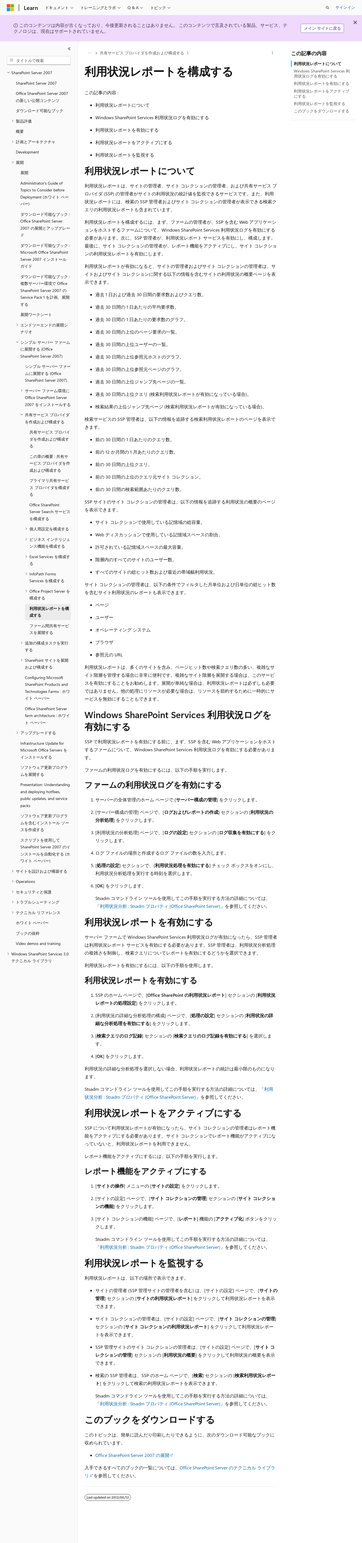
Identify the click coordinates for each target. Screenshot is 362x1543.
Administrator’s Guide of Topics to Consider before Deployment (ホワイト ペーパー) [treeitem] (44, 193)
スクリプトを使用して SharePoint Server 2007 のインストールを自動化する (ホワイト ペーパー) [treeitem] (45, 850)
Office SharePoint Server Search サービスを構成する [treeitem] (49, 511)
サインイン (345, 7)
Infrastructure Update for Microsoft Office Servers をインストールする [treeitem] (43, 750)
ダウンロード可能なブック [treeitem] (39, 110)
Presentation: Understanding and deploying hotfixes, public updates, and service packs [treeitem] (45, 795)
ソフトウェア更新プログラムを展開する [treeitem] (44, 771)
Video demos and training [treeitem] (38, 943)
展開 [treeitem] (24, 172)
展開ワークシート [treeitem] (36, 314)
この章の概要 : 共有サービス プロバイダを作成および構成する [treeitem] (49, 463)
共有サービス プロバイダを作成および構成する (142, 53)
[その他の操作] (272, 52)
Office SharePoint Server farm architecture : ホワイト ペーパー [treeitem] (47, 715)
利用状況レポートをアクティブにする (321, 93)
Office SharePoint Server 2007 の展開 (132, 1455)
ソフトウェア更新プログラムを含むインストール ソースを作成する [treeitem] (44, 822)
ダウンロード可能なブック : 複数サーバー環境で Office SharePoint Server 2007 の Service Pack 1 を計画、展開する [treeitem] (45, 290)
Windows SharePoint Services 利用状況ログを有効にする (322, 73)
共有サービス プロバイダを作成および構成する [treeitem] (49, 439)
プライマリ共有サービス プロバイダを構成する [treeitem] (49, 487)
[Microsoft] (10, 7)
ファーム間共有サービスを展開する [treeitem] (49, 629)
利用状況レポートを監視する (319, 103)
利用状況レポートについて (317, 63)
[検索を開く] (327, 8)
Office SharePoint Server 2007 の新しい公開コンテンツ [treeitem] (42, 97)
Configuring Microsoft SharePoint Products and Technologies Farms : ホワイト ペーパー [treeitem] (47, 688)
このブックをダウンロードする (321, 111)
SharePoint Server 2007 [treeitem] (36, 83)
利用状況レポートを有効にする (321, 83)
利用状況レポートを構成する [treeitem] (49, 612)
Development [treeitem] (27, 152)
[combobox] (39, 60)
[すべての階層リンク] (89, 52)
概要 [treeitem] (20, 131)
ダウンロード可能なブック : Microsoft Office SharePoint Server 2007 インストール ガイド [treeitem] (45, 256)
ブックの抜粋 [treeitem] (28, 933)
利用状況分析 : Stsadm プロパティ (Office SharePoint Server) (160, 906)
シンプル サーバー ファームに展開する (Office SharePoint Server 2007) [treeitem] (48, 373)
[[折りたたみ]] (69, 49)
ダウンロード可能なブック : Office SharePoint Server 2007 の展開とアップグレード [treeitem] (45, 225)
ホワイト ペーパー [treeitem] (32, 922)
